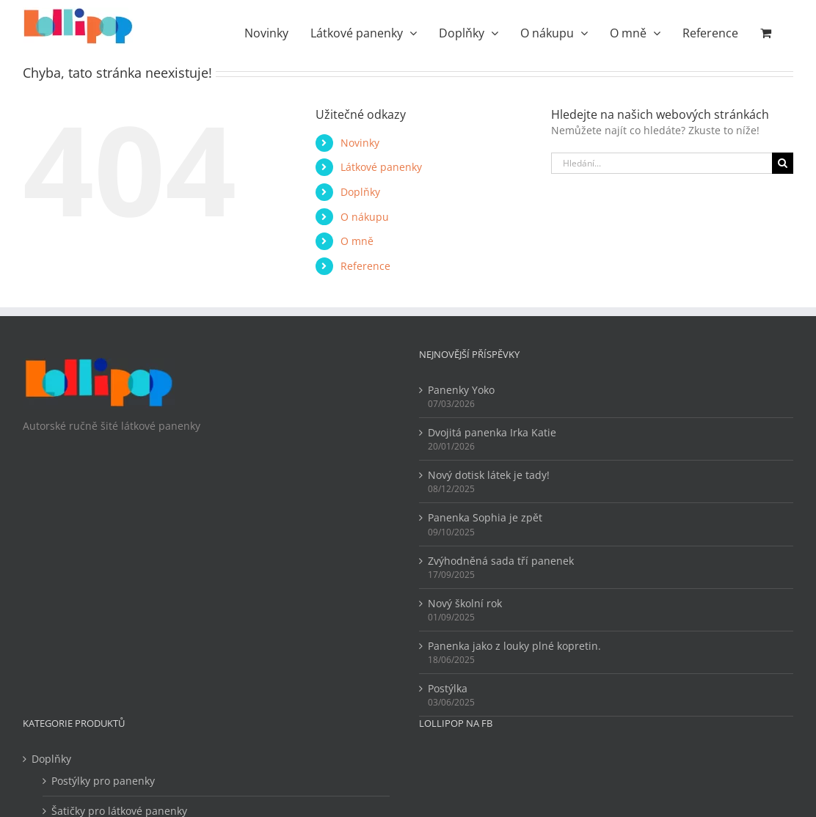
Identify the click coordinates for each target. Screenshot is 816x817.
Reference (365, 266)
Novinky (359, 143)
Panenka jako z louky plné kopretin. (514, 646)
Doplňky (360, 192)
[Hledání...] (661, 163)
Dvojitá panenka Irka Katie (492, 432)
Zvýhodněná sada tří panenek (501, 561)
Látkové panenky (381, 167)
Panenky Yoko (461, 390)
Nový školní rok (465, 603)
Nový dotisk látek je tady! (489, 475)
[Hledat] (782, 163)
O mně (357, 241)
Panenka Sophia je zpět (485, 517)
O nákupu (364, 217)
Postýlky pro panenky (103, 781)
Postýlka (447, 688)
